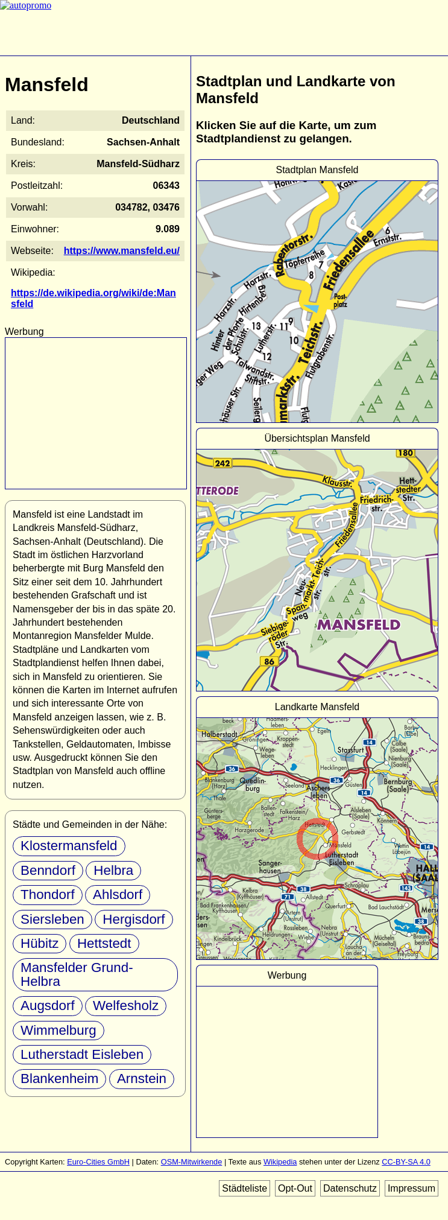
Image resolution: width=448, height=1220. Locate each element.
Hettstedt (104, 943)
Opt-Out (295, 1188)
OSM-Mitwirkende (191, 1161)
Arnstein (141, 1078)
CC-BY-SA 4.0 (406, 1161)
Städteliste (244, 1188)
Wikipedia (280, 1161)
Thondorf (48, 894)
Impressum (411, 1188)
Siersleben (52, 919)
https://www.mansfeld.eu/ (122, 251)
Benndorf (48, 870)
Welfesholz (126, 1005)
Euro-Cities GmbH (98, 1161)
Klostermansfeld (69, 845)
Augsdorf (48, 1005)
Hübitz (39, 943)
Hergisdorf (134, 919)
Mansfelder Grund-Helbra (77, 974)
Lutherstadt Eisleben (82, 1054)
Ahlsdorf (117, 894)
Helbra (113, 870)
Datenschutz (350, 1188)
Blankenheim (59, 1078)
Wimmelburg (58, 1030)
